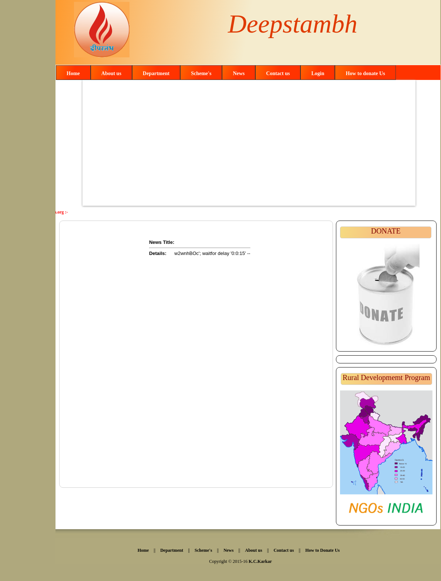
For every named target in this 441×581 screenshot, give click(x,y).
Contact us (278, 73)
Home (73, 73)
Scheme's (201, 73)
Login (317, 73)
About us (111, 73)
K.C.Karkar (260, 561)
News (239, 73)
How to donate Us (365, 73)
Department (156, 73)
